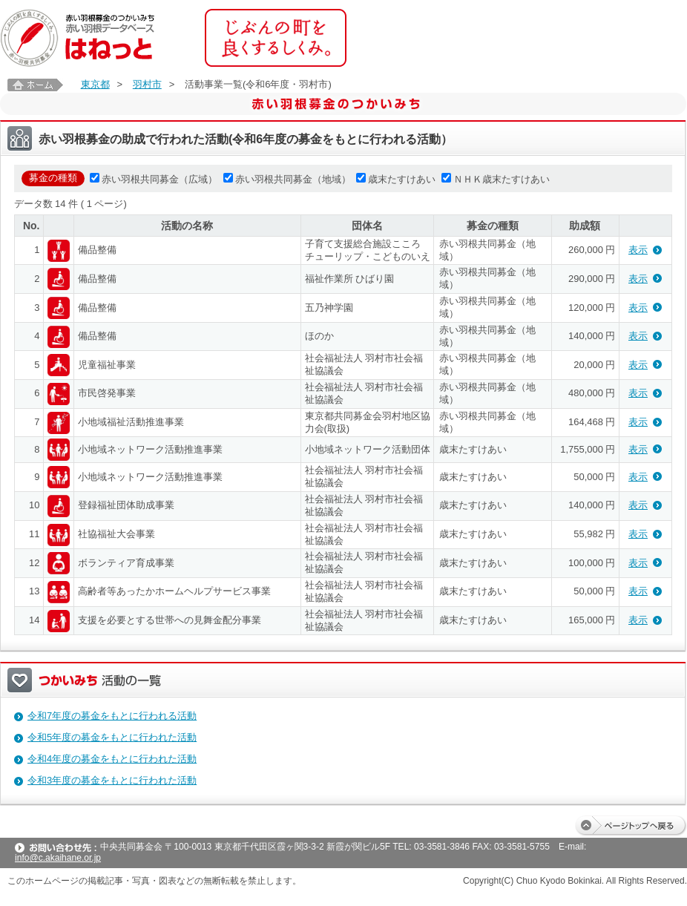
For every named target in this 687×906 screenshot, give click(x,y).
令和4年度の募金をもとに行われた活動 (112, 758)
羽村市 (147, 84)
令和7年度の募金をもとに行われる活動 (112, 715)
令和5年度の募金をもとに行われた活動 (112, 737)
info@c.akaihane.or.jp (58, 858)
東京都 (95, 84)
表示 (638, 249)
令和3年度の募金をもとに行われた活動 (112, 780)
